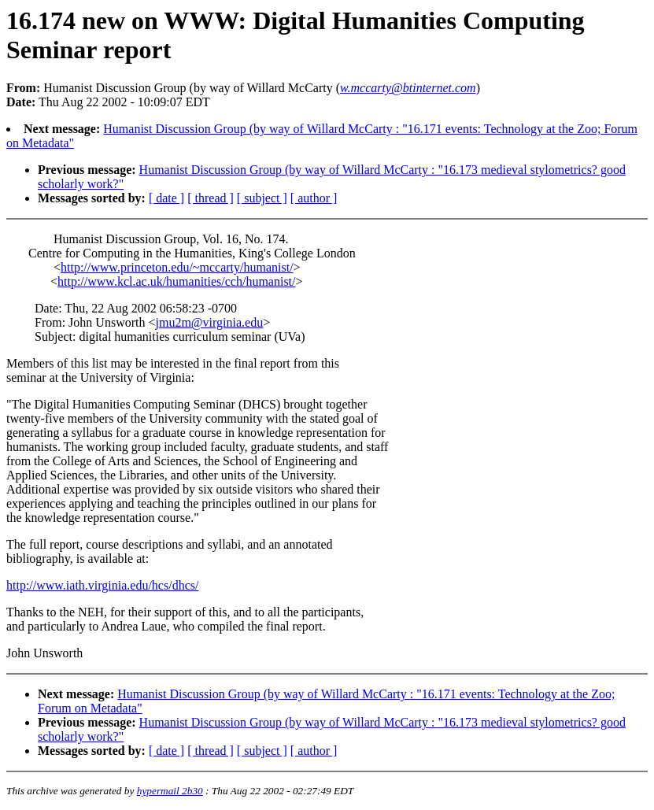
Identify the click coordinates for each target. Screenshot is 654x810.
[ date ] (166, 198)
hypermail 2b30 (170, 791)
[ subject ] (262, 198)
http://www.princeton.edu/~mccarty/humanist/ (177, 267)
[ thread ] (210, 198)
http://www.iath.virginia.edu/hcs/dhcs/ (102, 585)
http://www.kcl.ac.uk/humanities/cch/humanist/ (176, 281)
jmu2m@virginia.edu (209, 322)
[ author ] (314, 198)
